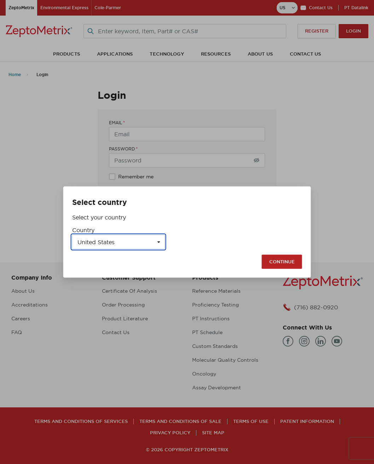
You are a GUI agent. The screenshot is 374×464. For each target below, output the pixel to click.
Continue (282, 262)
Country (83, 230)
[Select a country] (118, 242)
